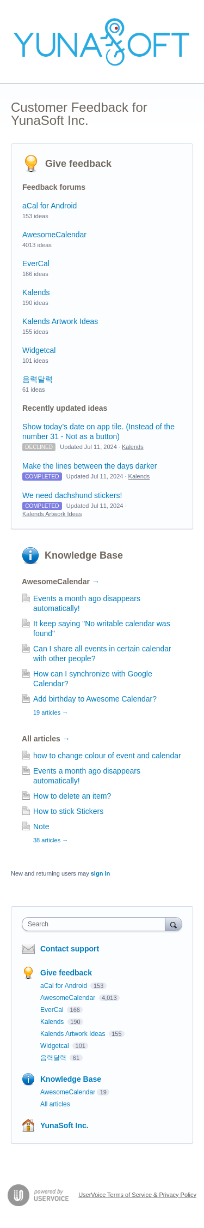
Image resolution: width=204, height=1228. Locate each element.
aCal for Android (49, 205)
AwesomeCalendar (54, 234)
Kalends (36, 292)
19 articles (50, 712)
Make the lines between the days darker (89, 466)
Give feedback (78, 163)
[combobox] (96, 924)
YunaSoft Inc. (64, 1125)
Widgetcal (38, 350)
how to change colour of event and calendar (107, 755)
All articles (46, 738)
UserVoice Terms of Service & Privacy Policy (137, 1194)
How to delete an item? (72, 796)
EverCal (36, 263)
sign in (100, 873)
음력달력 (37, 379)
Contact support (69, 949)
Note (41, 826)
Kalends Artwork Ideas (60, 321)
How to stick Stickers (68, 811)
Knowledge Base (84, 555)
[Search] (173, 924)
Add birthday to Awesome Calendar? (95, 698)
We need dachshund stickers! (72, 495)
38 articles (50, 840)
